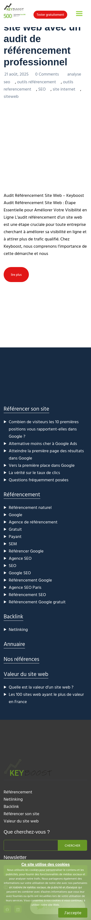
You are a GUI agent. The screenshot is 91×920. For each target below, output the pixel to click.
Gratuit (15, 529)
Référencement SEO (27, 594)
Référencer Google (26, 551)
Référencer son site (26, 408)
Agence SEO (20, 558)
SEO (42, 89)
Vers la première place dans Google (41, 465)
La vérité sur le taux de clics (34, 472)
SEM (13, 543)
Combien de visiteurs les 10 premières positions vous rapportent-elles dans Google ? (44, 428)
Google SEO (20, 572)
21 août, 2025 (17, 74)
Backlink (13, 616)
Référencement (22, 494)
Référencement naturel (30, 507)
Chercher (72, 845)
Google (15, 514)
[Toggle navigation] (79, 13)
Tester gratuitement (50, 14)
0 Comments (47, 74)
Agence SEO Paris (25, 587)
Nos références (21, 659)
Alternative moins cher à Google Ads (43, 443)
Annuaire (14, 644)
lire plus (16, 274)
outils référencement (36, 81)
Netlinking (18, 629)
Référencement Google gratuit (37, 601)
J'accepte (73, 912)
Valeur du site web (26, 674)
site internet (64, 89)
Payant (15, 536)
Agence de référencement (33, 522)
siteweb (11, 96)
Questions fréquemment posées (38, 479)
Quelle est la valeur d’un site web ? (41, 687)
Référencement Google (30, 580)
